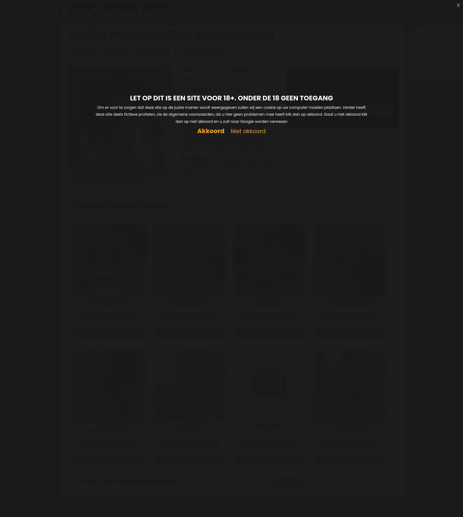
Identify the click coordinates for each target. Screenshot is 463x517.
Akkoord (210, 131)
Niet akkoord (248, 131)
